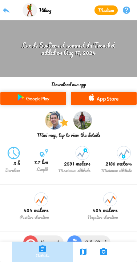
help (126, 10)
